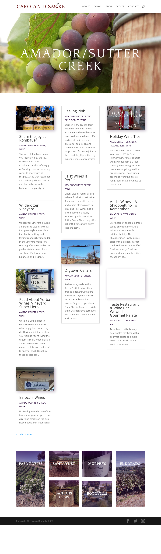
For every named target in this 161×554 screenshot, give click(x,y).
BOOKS (98, 6)
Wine (22, 149)
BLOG (109, 6)
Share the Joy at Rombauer (32, 138)
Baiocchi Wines (32, 426)
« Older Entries (24, 463)
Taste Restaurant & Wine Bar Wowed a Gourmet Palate (124, 319)
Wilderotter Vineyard (28, 207)
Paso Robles (72, 120)
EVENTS (120, 6)
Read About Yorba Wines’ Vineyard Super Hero (34, 317)
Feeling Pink (75, 111)
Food (113, 333)
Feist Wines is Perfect (76, 178)
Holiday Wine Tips (125, 136)
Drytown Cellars (78, 284)
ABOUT (86, 6)
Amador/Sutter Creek (32, 145)
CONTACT (133, 6)
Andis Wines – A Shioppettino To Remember (123, 205)
